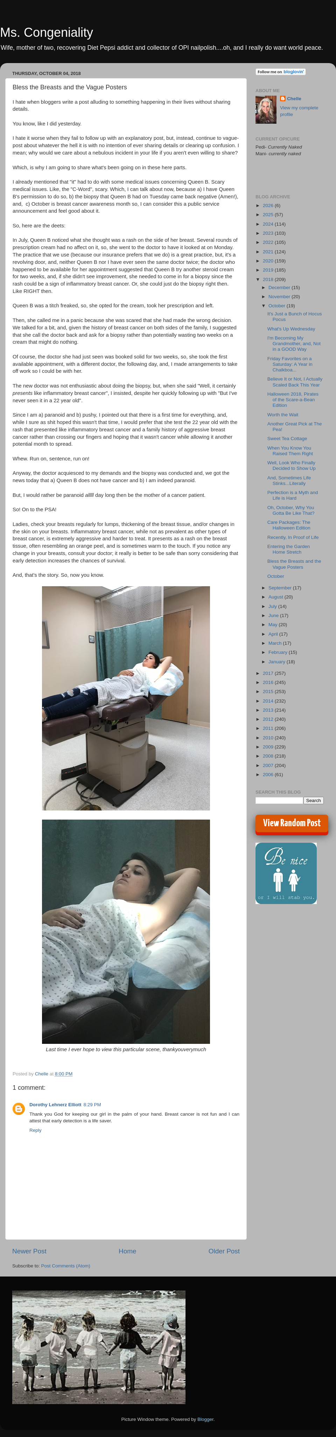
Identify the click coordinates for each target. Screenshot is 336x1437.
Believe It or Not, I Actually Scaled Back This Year (295, 381)
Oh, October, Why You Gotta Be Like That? (291, 510)
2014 (269, 701)
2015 (269, 691)
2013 (269, 710)
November (280, 296)
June (274, 615)
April (273, 634)
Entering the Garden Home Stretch (288, 549)
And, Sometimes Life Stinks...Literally (289, 480)
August (276, 597)
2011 (269, 728)
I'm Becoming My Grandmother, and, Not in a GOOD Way (294, 343)
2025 (269, 214)
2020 (269, 261)
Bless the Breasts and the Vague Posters (294, 564)
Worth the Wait (283, 414)
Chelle (294, 98)
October (277, 305)
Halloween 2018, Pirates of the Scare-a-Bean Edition (292, 399)
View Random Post (292, 823)
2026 (269, 205)
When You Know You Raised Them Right (290, 450)
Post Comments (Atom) (65, 1265)
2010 (269, 737)
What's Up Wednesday (291, 328)
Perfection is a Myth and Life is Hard (292, 495)
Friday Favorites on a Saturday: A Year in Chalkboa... (290, 364)
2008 (269, 756)
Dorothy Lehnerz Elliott (55, 1104)
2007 (269, 765)
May (273, 624)
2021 (269, 251)
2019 (269, 270)
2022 (269, 242)
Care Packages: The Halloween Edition (288, 525)
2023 (269, 233)
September (280, 587)
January (277, 661)
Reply (35, 1130)
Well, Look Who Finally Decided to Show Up (291, 465)
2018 (269, 279)
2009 (269, 747)
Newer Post (29, 1251)
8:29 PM (92, 1104)
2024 (269, 224)
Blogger (205, 1419)
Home (127, 1251)
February (278, 652)
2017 (269, 673)
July (273, 606)
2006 (269, 774)
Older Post (224, 1251)
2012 (269, 719)
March (275, 643)
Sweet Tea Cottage (287, 438)
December (280, 287)
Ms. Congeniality (46, 32)
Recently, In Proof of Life (293, 537)
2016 (269, 682)
